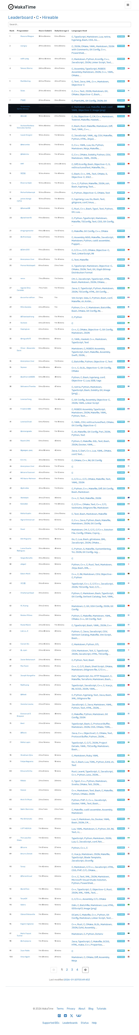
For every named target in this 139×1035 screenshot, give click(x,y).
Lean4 (81, 771)
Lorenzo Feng (26, 399)
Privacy (71, 1008)
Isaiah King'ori (26, 135)
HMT (22, 164)
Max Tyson (24, 666)
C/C (85, 250)
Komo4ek (24, 504)
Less (88, 774)
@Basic (23, 733)
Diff (110, 126)
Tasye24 (23, 898)
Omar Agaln (25, 957)
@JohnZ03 (24, 250)
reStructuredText (81, 167)
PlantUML (79, 100)
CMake (84, 46)
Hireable (50, 17)
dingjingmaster (26, 231)
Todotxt (76, 119)
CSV (100, 135)
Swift (74, 355)
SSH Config (96, 606)
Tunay (22, 866)
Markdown (92, 36)
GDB (93, 380)
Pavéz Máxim (25, 625)
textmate (77, 507)
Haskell (94, 119)
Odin (74, 905)
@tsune (23, 847)
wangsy (23, 46)
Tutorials (101, 1008)
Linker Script (98, 62)
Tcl (73, 552)
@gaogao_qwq (26, 450)
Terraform (86, 679)
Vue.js (109, 685)
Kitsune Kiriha (26, 771)
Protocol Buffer (101, 723)
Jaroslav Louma (26, 704)
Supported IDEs (50, 1022)
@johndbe (24, 488)
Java (82, 81)
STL (97, 644)
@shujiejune (25, 941)
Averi (22, 723)
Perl (101, 431)
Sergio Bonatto (26, 558)
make (81, 944)
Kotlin (88, 301)
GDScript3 (77, 908)
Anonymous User (27, 259)
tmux (91, 202)
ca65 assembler (101, 240)
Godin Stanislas (26, 809)
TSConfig (86, 221)
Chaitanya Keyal (27, 593)
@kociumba (25, 144)
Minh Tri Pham (26, 800)
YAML (92, 46)
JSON (77, 46)
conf (109, 106)
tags (98, 380)
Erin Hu (23, 460)
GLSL (82, 367)
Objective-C (78, 84)
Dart (86, 352)
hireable (121, 36)
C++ (103, 49)
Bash (84, 40)
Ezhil (107, 761)
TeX (91, 650)
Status (85, 1022)
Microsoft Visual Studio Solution (89, 879)
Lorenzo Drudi (26, 422)
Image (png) (99, 110)
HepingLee (25, 329)
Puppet (76, 244)
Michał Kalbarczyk (27, 192)
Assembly (79, 68)
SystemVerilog (103, 548)
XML (88, 81)
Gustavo (23, 323)
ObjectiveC (90, 733)
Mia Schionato (26, 819)
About (81, 1008)
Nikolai (23, 781)
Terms (60, 1008)
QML (103, 539)
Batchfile (106, 307)
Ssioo (22, 91)
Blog (91, 1008)
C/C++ (78, 250)
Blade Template (92, 857)
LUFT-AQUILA (25, 828)
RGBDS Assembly (95, 348)
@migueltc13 (25, 339)
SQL (95, 441)
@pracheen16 (26, 218)
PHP (83, 800)
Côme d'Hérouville (27, 914)
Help (94, 1022)
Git (106, 91)
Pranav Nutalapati (27, 265)
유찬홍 (23, 583)
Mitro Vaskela (25, 307)
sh (82, 301)
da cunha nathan (27, 297)
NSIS (87, 237)
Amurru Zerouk (26, 854)
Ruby (89, 755)
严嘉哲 (23, 100)
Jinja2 (90, 138)
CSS (91, 40)
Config (79, 533)
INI (92, 253)
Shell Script (98, 666)
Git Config (95, 49)
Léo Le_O (24, 631)
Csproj (95, 533)
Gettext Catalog (92, 596)
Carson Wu (24, 644)
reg (96, 552)
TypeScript (80, 36)
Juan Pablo (25, 950)
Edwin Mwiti (25, 574)
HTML (83, 138)
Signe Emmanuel (27, 520)
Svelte (75, 784)
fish (100, 841)
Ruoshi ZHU (25, 441)
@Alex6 (23, 694)
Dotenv (99, 933)
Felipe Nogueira (26, 761)
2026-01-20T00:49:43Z (77, 979)
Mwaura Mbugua (27, 36)
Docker (82, 444)
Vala (86, 297)
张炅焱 (23, 173)
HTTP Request (101, 676)
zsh (107, 183)
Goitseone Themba (28, 386)
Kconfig (99, 59)
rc (78, 832)
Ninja (86, 148)
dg (95, 135)
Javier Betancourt (27, 660)
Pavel (22, 529)
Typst (95, 208)
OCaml (75, 914)
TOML (107, 727)
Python (90, 59)
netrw (107, 36)
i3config (89, 860)
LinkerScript (83, 253)
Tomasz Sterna (26, 68)
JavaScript (78, 62)
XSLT (88, 177)
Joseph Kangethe (27, 675)
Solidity (92, 154)
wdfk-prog (24, 59)
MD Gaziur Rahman (28, 478)
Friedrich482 (25, 409)
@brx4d (23, 116)
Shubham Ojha (26, 755)
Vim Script (77, 297)
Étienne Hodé (26, 183)
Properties (96, 944)
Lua (101, 36)
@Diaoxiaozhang (27, 317)
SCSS (78, 688)
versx (22, 278)
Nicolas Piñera (26, 615)
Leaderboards (70, 1022)
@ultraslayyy (25, 237)
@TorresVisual (26, 876)
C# (93, 116)
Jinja (74, 568)
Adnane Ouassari (27, 472)
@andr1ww (24, 889)
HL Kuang (24, 606)
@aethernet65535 (27, 377)
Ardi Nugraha (25, 539)
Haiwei (23, 790)
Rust (83, 126)
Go (95, 40)
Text (108, 62)
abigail (23, 564)
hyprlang (76, 40)
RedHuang (24, 685)
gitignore (76, 202)
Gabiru (23, 905)
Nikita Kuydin (25, 513)
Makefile (95, 106)
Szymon (23, 367)
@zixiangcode (26, 431)
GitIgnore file (89, 507)
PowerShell (78, 53)
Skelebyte (24, 498)
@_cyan (23, 650)
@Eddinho (24, 154)
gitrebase (95, 539)
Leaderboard (20, 17)
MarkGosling (25, 81)
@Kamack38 (25, 208)
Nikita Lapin (25, 742)
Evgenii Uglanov (27, 924)
